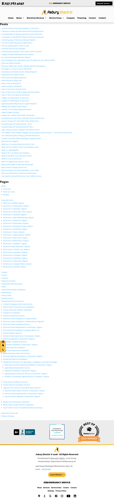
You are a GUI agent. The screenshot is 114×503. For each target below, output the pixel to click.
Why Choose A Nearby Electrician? (14, 167)
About (20, 18)
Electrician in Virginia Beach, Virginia (17, 235)
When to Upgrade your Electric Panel (15, 162)
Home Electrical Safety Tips (12, 80)
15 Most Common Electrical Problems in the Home (20, 28)
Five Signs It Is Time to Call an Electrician (17, 69)
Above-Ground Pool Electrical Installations (18, 307)
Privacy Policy (6, 295)
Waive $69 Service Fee (10, 413)
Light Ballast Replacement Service (17, 368)
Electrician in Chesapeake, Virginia (16, 206)
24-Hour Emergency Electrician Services (18, 304)
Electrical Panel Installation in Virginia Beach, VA (21, 330)
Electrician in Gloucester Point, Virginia (17, 212)
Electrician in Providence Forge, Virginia (18, 226)
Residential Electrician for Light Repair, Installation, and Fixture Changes (30, 362)
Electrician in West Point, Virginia (15, 238)
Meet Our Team (9, 192)
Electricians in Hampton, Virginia (15, 252)
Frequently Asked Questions (12, 284)
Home (10, 18)
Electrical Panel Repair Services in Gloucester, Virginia (25, 391)
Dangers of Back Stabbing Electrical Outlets (18, 54)
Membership (6, 292)
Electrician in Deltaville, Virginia (15, 209)
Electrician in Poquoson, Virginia (15, 220)
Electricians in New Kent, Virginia (15, 261)
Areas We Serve (7, 200)
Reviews (6, 195)
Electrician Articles (8, 281)
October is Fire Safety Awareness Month (16, 109)
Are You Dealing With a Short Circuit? (15, 46)
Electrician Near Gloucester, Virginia (16, 246)
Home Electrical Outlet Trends (13, 75)
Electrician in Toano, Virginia (13, 232)
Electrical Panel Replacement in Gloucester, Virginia (24, 393)
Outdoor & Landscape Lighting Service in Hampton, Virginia (27, 376)
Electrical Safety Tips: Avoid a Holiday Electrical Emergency (23, 66)
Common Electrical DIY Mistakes (13, 49)
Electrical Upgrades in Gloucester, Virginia (19, 339)
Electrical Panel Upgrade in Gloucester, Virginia (22, 396)
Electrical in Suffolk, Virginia (13, 203)
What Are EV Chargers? (10, 141)
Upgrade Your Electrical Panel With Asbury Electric (22, 388)
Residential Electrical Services (13, 301)
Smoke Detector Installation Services (16, 385)
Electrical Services (37, 18)
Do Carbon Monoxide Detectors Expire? (16, 57)
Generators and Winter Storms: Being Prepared (19, 72)
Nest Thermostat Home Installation (16, 350)
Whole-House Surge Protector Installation (18, 405)
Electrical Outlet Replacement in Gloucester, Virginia (22, 327)
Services (46, 488)
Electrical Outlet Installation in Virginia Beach (20, 319)
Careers (92, 18)
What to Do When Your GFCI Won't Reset (17, 156)
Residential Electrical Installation (15, 359)
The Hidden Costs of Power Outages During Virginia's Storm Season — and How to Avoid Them (37, 133)
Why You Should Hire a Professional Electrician (19, 173)
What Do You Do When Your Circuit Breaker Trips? (20, 147)
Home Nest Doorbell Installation (13, 290)
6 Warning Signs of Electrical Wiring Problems (19, 40)
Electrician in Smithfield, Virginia (15, 229)
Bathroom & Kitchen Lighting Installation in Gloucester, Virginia (28, 365)
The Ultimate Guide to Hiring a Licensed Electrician (21, 135)
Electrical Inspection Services (14, 316)
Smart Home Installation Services (15, 382)
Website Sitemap (8, 416)
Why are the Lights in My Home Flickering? (17, 164)
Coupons (71, 18)
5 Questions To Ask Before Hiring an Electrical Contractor (23, 37)
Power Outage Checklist (10, 112)
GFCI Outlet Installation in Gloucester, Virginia (20, 345)
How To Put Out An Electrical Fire (14, 89)
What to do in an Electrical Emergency (16, 153)
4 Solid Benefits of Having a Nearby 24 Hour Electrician (22, 34)
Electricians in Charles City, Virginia (16, 249)
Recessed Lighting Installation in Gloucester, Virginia (22, 356)
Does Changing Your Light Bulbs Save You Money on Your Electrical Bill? (28, 60)
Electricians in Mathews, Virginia (15, 258)
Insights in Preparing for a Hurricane (15, 98)
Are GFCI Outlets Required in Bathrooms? (17, 43)
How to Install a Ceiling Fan (12, 86)
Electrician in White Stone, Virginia (16, 241)
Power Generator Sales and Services (16, 353)
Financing (81, 18)
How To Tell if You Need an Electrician (16, 95)
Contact (102, 18)
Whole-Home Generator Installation (16, 402)
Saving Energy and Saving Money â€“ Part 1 (18, 127)
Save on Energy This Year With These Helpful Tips (20, 121)
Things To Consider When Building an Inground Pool (21, 138)
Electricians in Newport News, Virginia (17, 264)
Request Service (7, 298)
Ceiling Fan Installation (11, 313)
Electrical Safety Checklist (11, 63)
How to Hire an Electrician (11, 83)
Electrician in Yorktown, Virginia (15, 244)
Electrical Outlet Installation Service (16, 324)
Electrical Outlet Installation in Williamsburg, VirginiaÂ (23, 321)
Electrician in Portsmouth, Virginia (15, 223)
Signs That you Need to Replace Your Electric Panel (21, 130)
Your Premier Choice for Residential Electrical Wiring (22, 408)
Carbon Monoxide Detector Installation (17, 310)
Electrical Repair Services (12, 333)
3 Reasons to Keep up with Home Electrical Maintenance (23, 31)
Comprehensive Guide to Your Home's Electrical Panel (22, 51)
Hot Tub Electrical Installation (14, 347)
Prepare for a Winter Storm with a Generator (18, 115)
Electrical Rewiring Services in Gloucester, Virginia (21, 336)
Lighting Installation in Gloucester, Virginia (20, 371)
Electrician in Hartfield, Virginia (14, 215)
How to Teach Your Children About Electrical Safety (21, 92)
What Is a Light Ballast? (10, 150)
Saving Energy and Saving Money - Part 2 (17, 124)
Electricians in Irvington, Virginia (15, 255)
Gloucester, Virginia (57, 458)
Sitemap (51, 491)
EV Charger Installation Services (15, 342)
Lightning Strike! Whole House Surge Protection (19, 104)
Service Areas (56, 18)
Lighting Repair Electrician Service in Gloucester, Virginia (26, 374)
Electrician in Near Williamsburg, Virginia (18, 217)
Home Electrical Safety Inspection (14, 78)
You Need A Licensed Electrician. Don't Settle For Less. (22, 176)
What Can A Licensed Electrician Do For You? (18, 144)
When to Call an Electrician (12, 159)
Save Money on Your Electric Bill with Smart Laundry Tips (23, 118)
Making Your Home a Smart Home (14, 107)
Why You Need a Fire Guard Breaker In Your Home (20, 170)
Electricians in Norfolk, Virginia (14, 267)
